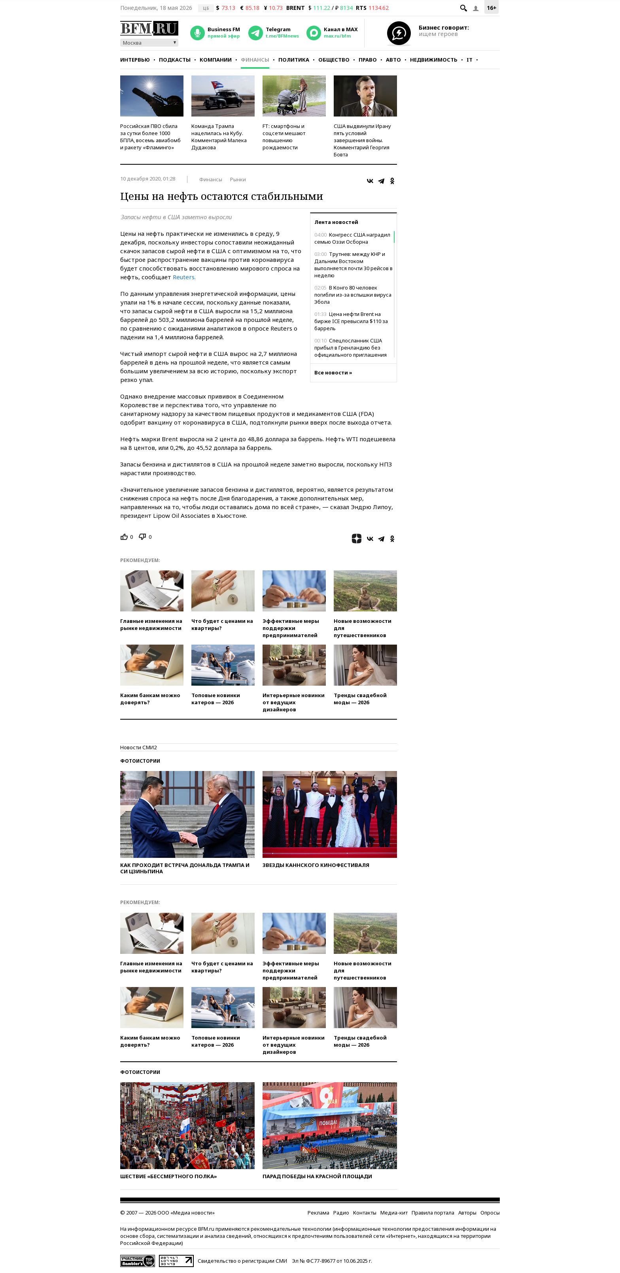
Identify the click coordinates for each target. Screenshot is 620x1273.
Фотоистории (140, 761)
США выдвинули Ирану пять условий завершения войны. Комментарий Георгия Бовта (362, 140)
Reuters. (184, 277)
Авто (393, 59)
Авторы (467, 1212)
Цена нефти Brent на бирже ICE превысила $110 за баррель (351, 321)
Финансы (255, 59)
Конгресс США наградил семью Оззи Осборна (352, 238)
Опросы (490, 1212)
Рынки (238, 179)
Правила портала (433, 1212)
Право (368, 59)
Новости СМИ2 (138, 747)
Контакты (364, 1212)
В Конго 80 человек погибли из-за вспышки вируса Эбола (352, 294)
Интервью (135, 59)
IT (470, 59)
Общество (334, 59)
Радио (341, 1212)
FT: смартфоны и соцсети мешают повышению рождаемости (284, 136)
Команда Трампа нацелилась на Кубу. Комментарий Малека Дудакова (219, 136)
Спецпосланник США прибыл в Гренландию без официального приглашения (350, 347)
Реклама (318, 1212)
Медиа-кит (394, 1212)
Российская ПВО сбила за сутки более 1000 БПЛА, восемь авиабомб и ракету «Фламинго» (150, 136)
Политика (293, 59)
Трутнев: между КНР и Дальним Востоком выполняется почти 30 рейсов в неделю (353, 264)
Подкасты (175, 59)
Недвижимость (433, 59)
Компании (216, 59)
